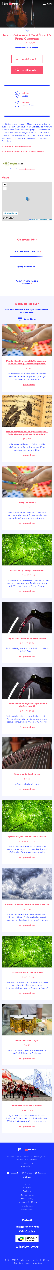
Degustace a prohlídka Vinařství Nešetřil (27, 638)
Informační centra (27, 1195)
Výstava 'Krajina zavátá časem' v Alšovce (27, 836)
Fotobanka (27, 1191)
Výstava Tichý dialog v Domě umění (27, 570)
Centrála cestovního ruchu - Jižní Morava (33, 1260)
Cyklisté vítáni (27, 1206)
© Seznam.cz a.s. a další (44, 220)
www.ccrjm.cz (27, 1166)
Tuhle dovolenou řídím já (25, 251)
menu (49, 4)
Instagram (42, 1173)
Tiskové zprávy (27, 1198)
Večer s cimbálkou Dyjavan (27, 774)
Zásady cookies (27, 1209)
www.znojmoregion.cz (27, 169)
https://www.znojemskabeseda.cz (17, 146)
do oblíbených (29, 70)
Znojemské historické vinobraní (27, 1105)
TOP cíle (27, 1184)
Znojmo (25, 96)
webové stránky (28, 105)
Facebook (14, 1173)
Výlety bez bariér (26, 266)
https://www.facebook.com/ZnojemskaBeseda (23, 151)
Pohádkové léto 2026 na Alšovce (27, 972)
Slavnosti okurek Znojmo (27, 1040)
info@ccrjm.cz (27, 1163)
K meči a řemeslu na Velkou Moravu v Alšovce (27, 904)
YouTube (28, 1173)
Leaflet (32, 220)
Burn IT (22, 1263)
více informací (29, 59)
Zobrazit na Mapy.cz (10, 213)
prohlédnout (29, 384)
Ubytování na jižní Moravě (27, 1202)
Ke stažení (27, 1187)
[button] (27, 199)
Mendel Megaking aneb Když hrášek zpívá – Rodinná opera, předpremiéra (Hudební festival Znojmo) (27, 363)
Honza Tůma (37, 1263)
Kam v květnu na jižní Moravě (27, 282)
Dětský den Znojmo (27, 502)
